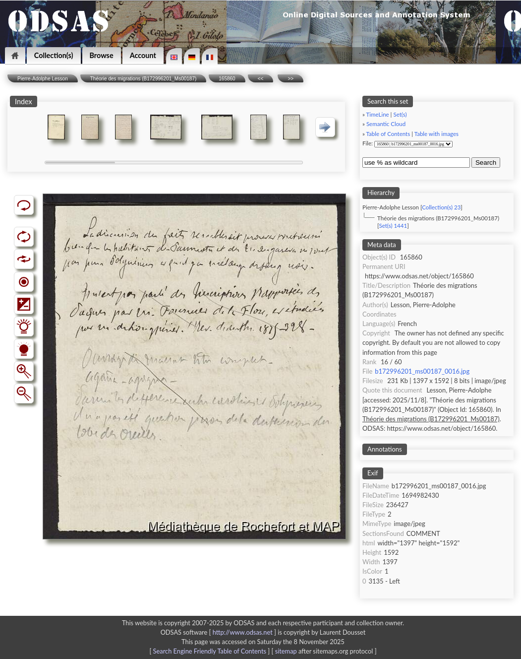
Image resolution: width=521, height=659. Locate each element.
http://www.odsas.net (243, 632)
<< (261, 78)
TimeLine (377, 114)
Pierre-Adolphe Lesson (42, 78)
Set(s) (399, 114)
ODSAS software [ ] (219, 632)
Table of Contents (388, 134)
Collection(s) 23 (441, 207)
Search (485, 162)
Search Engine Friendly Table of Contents (209, 651)
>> (290, 78)
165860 (227, 78)
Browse (102, 55)
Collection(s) (53, 55)
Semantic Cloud (385, 124)
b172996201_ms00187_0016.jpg (422, 371)
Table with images (436, 134)
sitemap (286, 651)
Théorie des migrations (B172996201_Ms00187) (143, 78)
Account (143, 55)
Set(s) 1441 (393, 225)
